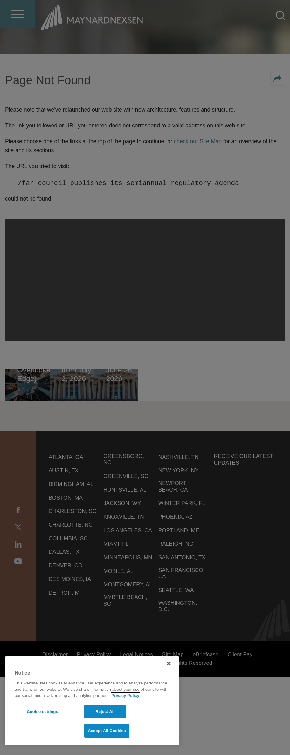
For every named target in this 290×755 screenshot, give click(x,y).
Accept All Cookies (107, 730)
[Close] (169, 663)
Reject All (104, 711)
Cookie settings (42, 711)
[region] (92, 700)
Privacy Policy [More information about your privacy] (125, 695)
